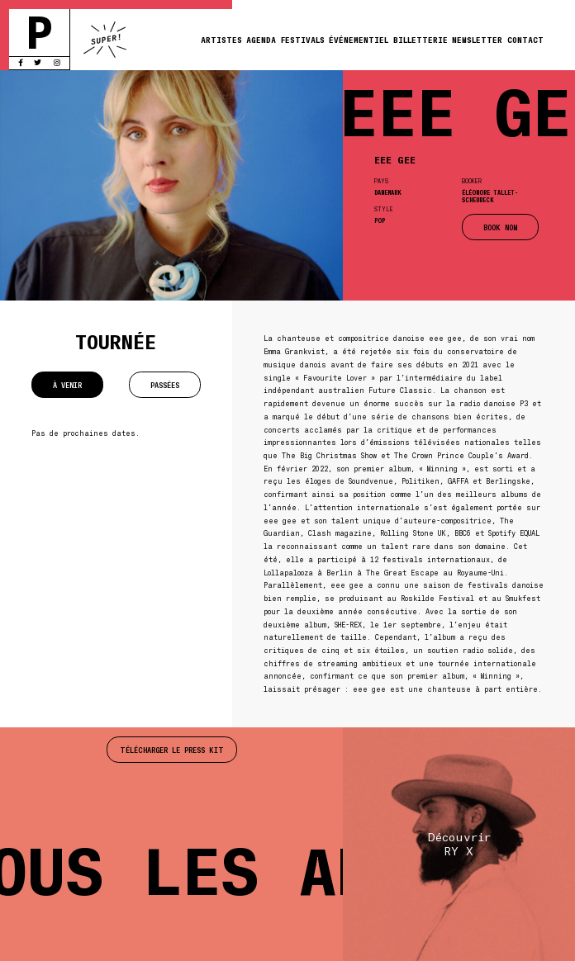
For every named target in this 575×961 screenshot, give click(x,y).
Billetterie (420, 40)
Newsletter (477, 40)
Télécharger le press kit (172, 750)
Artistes (221, 40)
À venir (67, 385)
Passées (164, 385)
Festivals (303, 40)
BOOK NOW (500, 227)
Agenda (261, 40)
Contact (525, 40)
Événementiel (358, 40)
